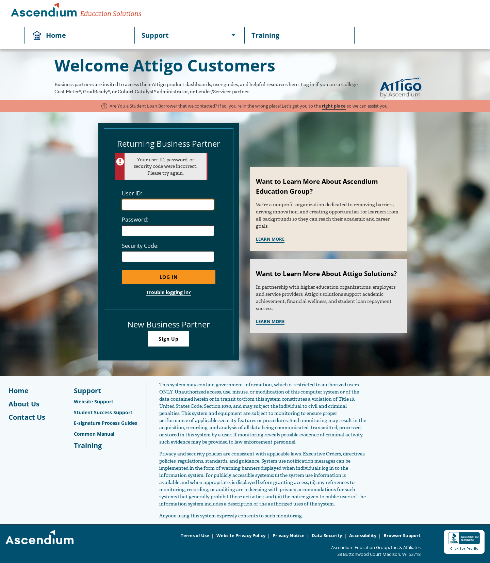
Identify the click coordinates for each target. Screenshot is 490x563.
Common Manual (94, 434)
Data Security (327, 535)
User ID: (132, 193)
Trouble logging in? (168, 292)
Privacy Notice (289, 535)
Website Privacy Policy (240, 535)
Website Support (93, 401)
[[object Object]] (233, 35)
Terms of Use (195, 535)
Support (155, 35)
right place (334, 106)
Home (56, 35)
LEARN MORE (270, 239)
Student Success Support (103, 412)
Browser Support (402, 535)
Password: (135, 219)
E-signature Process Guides (105, 423)
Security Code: (140, 246)
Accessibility (362, 535)
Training (265, 35)
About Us (24, 403)
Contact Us (27, 417)
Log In (169, 277)
